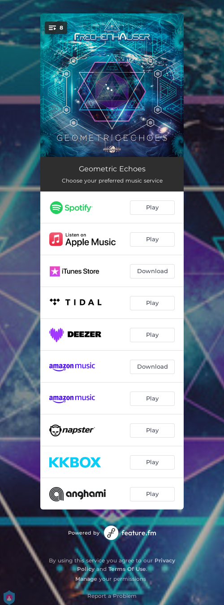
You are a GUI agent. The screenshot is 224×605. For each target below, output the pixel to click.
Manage (86, 578)
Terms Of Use (127, 569)
